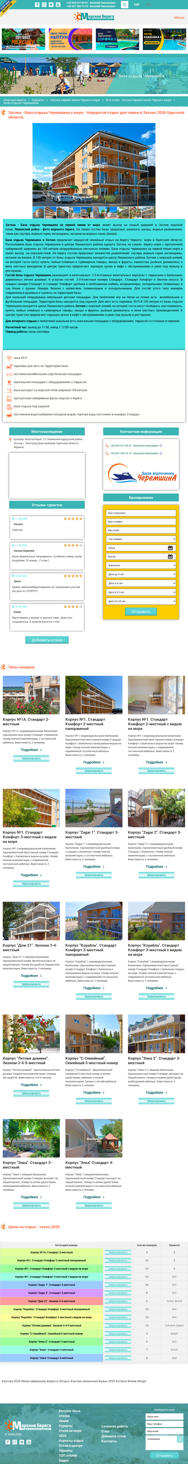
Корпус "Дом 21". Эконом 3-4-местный (51, 1301)
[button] (152, 165)
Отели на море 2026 (70, 1432)
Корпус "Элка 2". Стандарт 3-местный (52, 1341)
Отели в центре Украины (71, 1447)
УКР (136, 4)
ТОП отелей (68, 1454)
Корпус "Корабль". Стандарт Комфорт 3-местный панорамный (52, 1309)
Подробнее (29, 749)
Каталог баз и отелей (69, 1412)
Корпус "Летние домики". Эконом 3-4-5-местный (51, 1325)
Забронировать (31, 758)
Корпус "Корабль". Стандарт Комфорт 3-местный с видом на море (51, 1317)
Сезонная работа (114, 1425)
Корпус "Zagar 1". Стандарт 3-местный (51, 1284)
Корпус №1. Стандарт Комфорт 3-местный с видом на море (51, 1276)
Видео (64, 1459)
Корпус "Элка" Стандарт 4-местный (51, 1358)
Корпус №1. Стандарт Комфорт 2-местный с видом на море (51, 1268)
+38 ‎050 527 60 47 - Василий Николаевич (91, 2)
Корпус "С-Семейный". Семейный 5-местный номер (51, 1333)
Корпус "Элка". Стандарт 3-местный (51, 1349)
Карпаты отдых (71, 1439)
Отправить (140, 611)
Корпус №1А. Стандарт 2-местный (52, 1252)
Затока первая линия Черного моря (75, 99)
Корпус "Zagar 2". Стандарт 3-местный (51, 1293)
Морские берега (15, 99)
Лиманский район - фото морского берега (44, 229)
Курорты (38, 99)
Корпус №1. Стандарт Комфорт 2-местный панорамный (51, 1260)
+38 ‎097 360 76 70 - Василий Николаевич (91, 6)
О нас (105, 1430)
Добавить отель (113, 1435)
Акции (64, 1419)
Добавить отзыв (47, 639)
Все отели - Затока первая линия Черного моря (138, 99)
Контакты (109, 1440)
